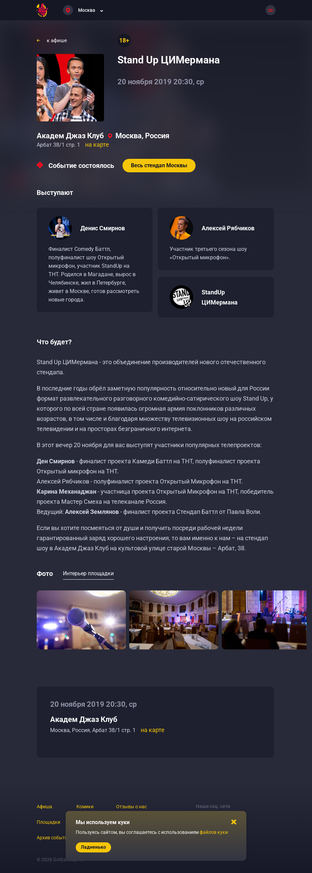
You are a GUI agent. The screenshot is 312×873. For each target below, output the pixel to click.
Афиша (44, 806)
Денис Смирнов (102, 228)
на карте (97, 144)
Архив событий (53, 837)
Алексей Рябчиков (228, 228)
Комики (85, 806)
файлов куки (214, 832)
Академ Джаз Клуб (70, 136)
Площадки (48, 822)
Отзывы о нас (131, 806)
